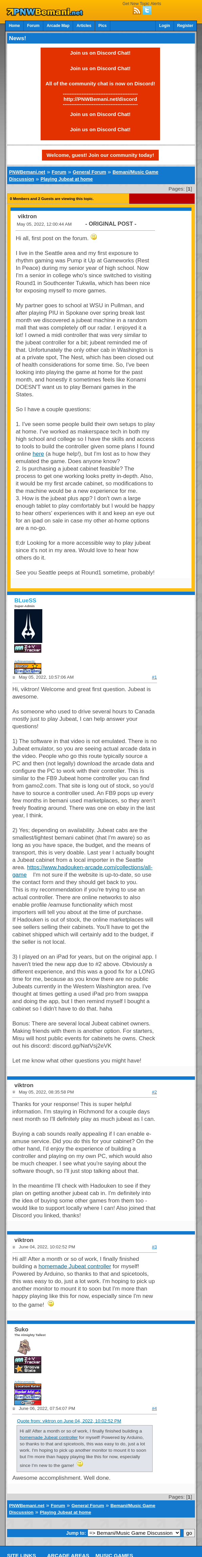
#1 (154, 677)
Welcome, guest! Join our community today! (100, 155)
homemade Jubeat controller (75, 1266)
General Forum (89, 172)
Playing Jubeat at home (67, 179)
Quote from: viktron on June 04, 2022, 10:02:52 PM (69, 1420)
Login (164, 25)
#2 (154, 1092)
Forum (33, 25)
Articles (83, 25)
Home (14, 25)
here (38, 454)
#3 (154, 1246)
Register (185, 25)
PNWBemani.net (27, 172)
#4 (154, 1408)
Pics (102, 25)
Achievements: (25, 661)
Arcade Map (58, 25)
